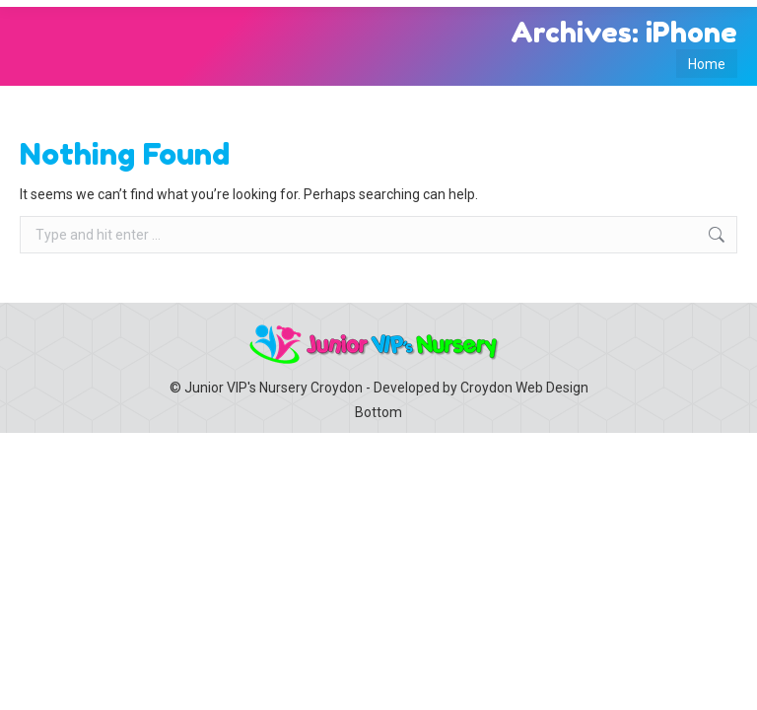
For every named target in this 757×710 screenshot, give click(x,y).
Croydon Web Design (524, 387)
